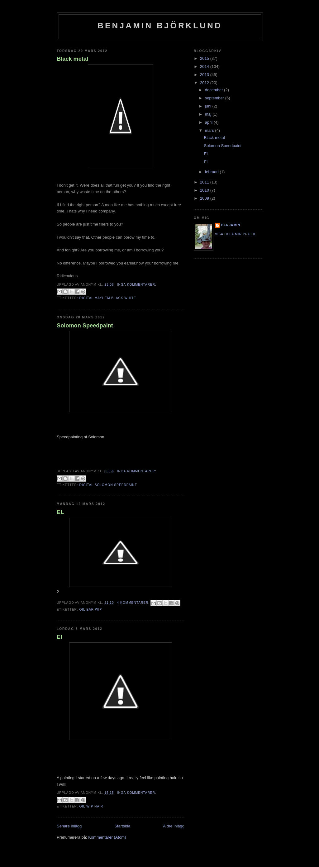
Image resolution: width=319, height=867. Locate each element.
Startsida (122, 826)
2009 (205, 198)
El (59, 637)
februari (212, 171)
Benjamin (230, 225)
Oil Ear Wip (90, 609)
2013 (205, 74)
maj (209, 114)
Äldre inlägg (173, 826)
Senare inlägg (69, 826)
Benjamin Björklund (160, 25)
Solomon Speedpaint (85, 325)
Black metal (72, 59)
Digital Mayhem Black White (107, 298)
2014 (205, 66)
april (209, 122)
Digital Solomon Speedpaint (108, 485)
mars (210, 130)
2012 (205, 82)
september (215, 98)
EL (60, 512)
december (214, 90)
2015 (205, 58)
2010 (205, 190)
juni (208, 106)
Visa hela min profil (235, 234)
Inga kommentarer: (136, 284)
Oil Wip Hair (91, 806)
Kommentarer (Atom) (107, 837)
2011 (205, 182)
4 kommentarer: (134, 602)
